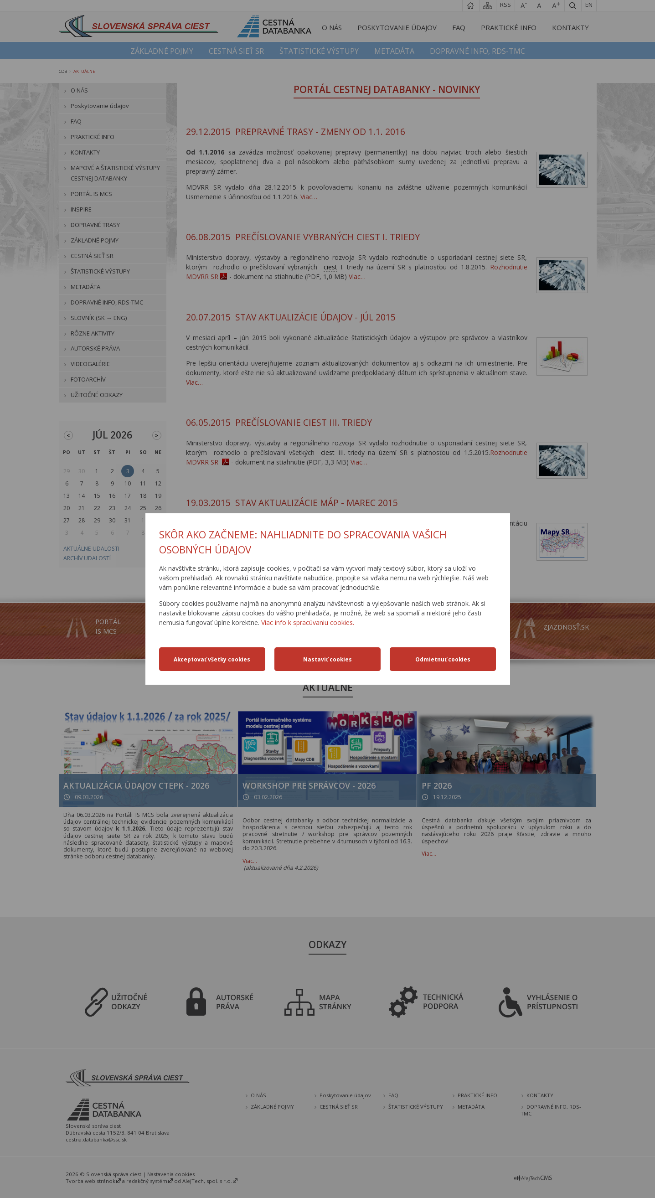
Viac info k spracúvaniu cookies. (307, 622)
